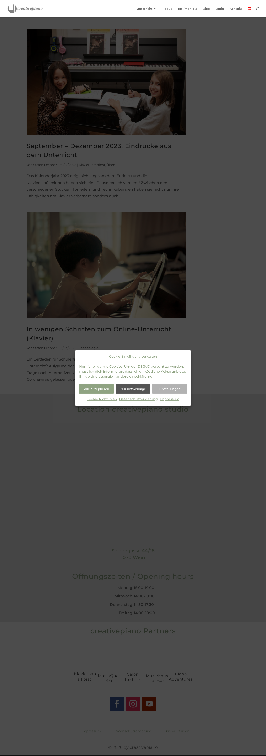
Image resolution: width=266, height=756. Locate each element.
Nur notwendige (133, 389)
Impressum (169, 399)
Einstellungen (169, 389)
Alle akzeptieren (96, 389)
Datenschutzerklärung (138, 399)
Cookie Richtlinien (102, 399)
